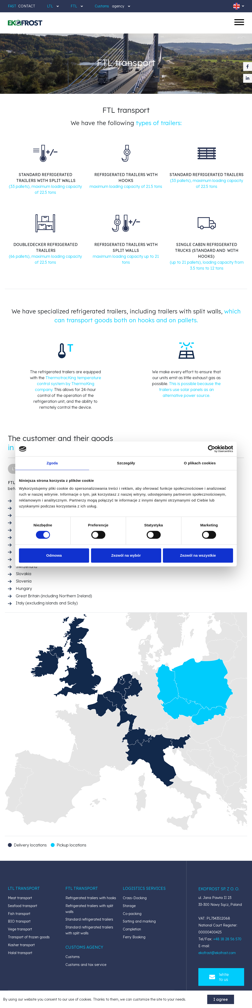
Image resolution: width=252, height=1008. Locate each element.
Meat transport (20, 898)
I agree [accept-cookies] (220, 999)
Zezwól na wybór (126, 555)
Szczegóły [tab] (126, 463)
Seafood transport (22, 906)
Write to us (219, 977)
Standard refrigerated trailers (89, 919)
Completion (132, 929)
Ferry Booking (134, 937)
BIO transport (19, 921)
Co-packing (132, 913)
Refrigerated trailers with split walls (89, 909)
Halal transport (20, 953)
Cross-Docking (135, 898)
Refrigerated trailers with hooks (90, 898)
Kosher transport (21, 945)
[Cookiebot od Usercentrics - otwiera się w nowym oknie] (211, 449)
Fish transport (19, 913)
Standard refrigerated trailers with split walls (89, 930)
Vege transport (20, 929)
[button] (24, 888)
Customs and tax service (85, 964)
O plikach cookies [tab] (200, 463)
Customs (72, 957)
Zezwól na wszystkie (198, 555)
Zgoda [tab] (52, 463)
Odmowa (54, 555)
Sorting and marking (139, 921)
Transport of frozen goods (29, 937)
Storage (129, 906)
